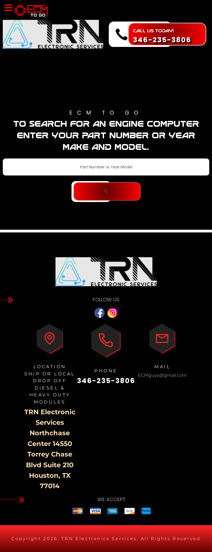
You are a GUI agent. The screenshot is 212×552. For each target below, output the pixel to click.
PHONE (106, 370)
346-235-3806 (162, 40)
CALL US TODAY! (153, 31)
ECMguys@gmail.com (162, 375)
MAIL (162, 366)
